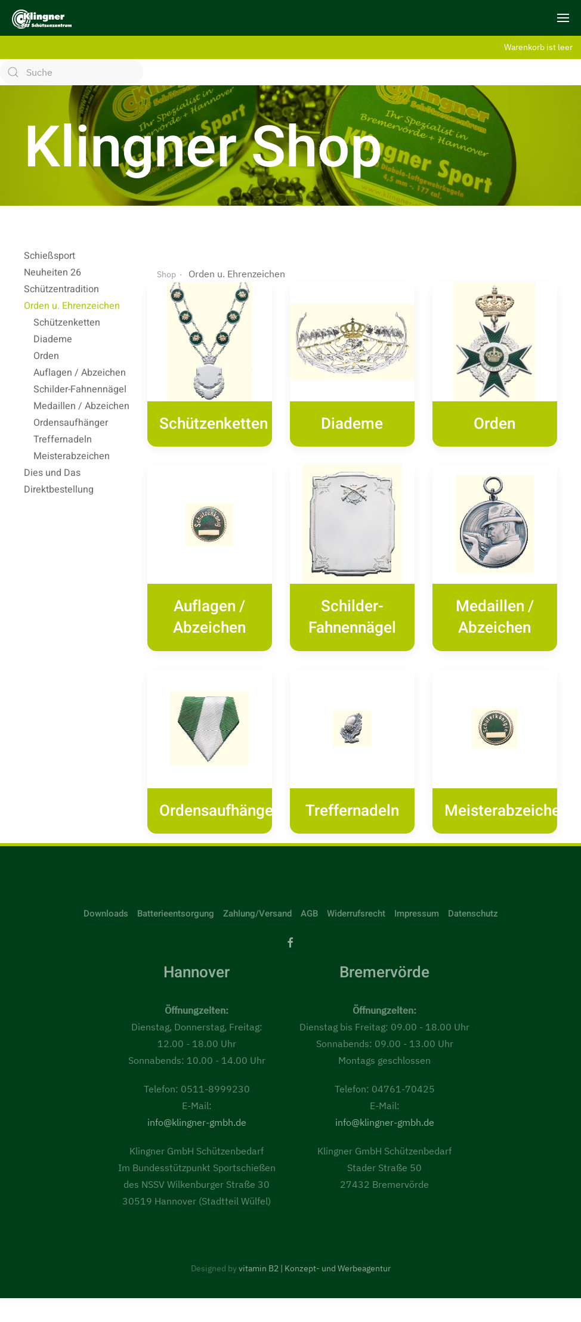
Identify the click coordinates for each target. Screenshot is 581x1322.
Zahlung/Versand (257, 895)
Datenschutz (473, 895)
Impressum (416, 895)
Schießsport (49, 256)
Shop (166, 256)
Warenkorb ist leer (538, 46)
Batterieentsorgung (175, 895)
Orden (46, 356)
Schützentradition (61, 289)
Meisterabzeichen (71, 456)
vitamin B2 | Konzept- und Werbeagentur (315, 1250)
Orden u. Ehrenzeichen (72, 306)
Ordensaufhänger (70, 423)
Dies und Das (52, 473)
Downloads (106, 895)
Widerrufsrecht (356, 895)
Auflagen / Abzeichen (79, 373)
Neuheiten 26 (52, 272)
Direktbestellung (59, 489)
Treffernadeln (62, 439)
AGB (309, 895)
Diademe (52, 339)
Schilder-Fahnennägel (79, 389)
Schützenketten (66, 322)
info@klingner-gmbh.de (196, 1104)
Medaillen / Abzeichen (81, 406)
